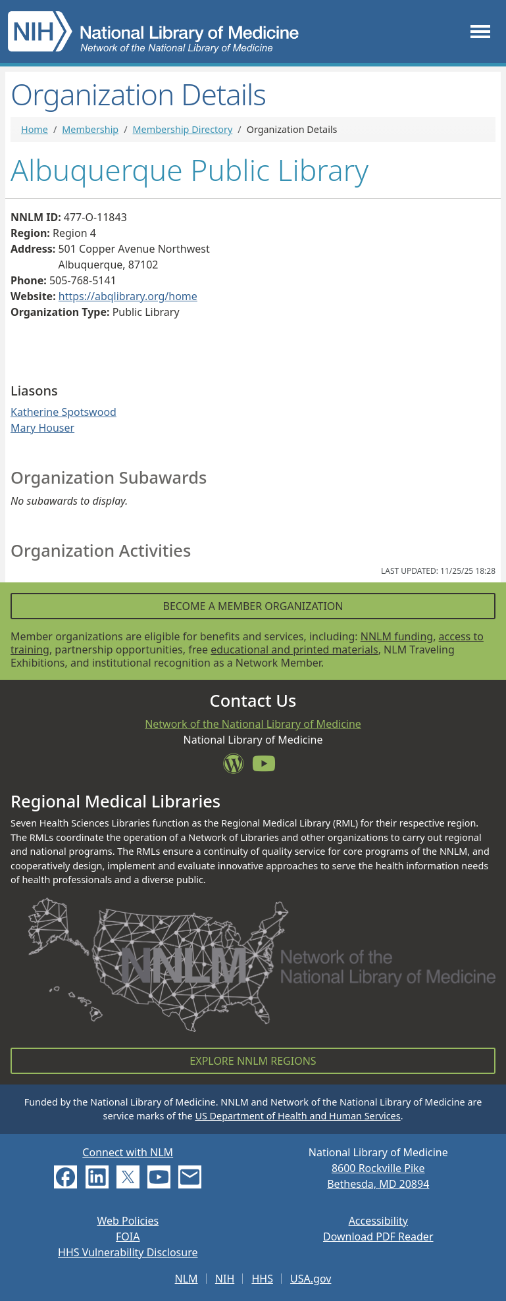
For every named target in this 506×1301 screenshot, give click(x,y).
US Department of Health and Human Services (297, 1116)
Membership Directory (183, 129)
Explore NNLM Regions (253, 1061)
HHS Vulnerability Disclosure (127, 1252)
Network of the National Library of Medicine (253, 724)
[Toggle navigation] (480, 32)
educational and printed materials (294, 649)
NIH (224, 1278)
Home (34, 129)
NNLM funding (397, 636)
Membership (90, 129)
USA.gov (310, 1278)
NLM (186, 1278)
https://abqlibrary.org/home (128, 296)
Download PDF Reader (378, 1236)
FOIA (127, 1236)
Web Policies (128, 1220)
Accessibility (378, 1220)
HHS (262, 1278)
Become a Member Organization (253, 606)
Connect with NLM (127, 1152)
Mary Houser (42, 428)
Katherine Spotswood (63, 412)
